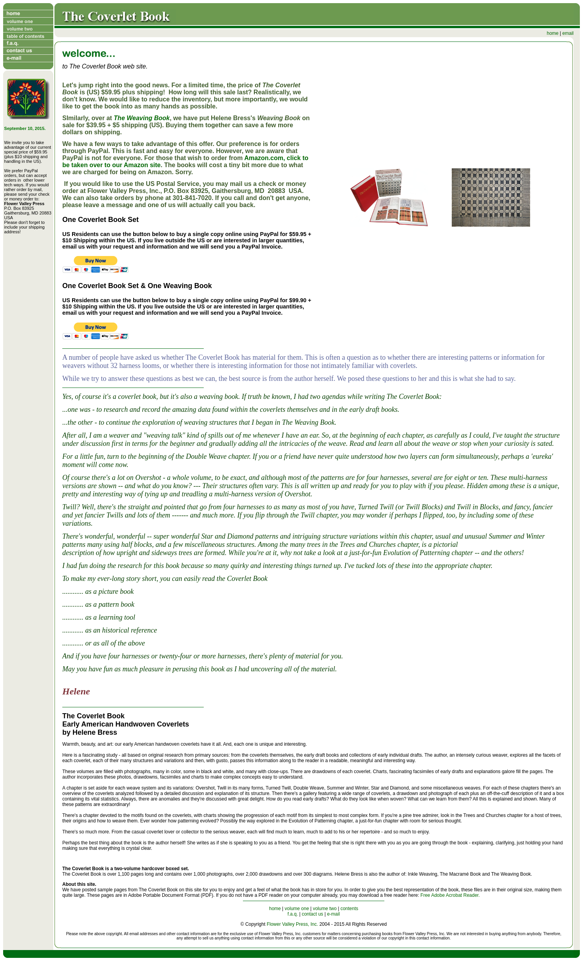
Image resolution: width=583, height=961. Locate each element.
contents (349, 908)
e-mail (333, 914)
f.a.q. (293, 914)
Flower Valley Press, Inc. (292, 924)
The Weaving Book (142, 118)
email (568, 33)
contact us (312, 914)
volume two (325, 908)
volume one (297, 908)
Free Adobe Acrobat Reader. (450, 895)
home (552, 33)
